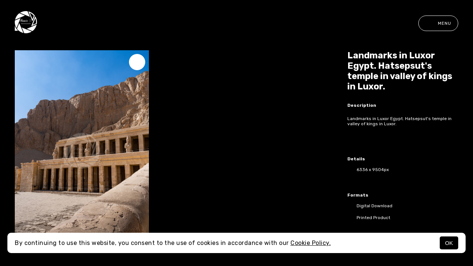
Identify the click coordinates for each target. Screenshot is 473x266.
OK (449, 243)
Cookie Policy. (310, 242)
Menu (438, 23)
